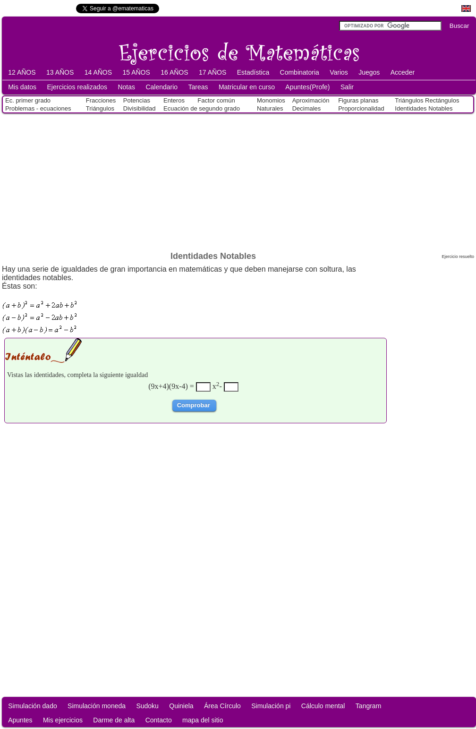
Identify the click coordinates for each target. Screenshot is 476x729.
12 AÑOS (21, 72)
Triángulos (100, 108)
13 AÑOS (60, 72)
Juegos (369, 72)
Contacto (158, 720)
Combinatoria (299, 72)
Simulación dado (32, 706)
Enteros (174, 100)
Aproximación (311, 100)
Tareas (198, 87)
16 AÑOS (174, 72)
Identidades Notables (423, 108)
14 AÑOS (98, 72)
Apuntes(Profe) (307, 87)
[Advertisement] (238, 180)
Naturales (270, 108)
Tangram (368, 706)
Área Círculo (222, 706)
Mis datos (22, 87)
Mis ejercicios (63, 720)
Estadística (253, 72)
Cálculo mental (323, 706)
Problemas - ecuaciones (38, 108)
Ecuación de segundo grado (201, 108)
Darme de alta (114, 720)
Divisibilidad (139, 108)
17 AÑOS (212, 72)
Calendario (161, 87)
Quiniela (181, 706)
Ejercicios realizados (77, 87)
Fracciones (101, 100)
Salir (347, 87)
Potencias (136, 100)
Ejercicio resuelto (458, 256)
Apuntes (20, 720)
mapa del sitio (202, 720)
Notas (126, 87)
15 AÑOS (136, 72)
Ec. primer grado (28, 100)
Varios (339, 72)
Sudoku (147, 706)
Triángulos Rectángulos (427, 100)
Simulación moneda (97, 706)
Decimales (306, 108)
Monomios (271, 100)
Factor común (216, 100)
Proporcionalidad (361, 108)
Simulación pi (270, 706)
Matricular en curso (247, 87)
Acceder (403, 72)
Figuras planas (358, 100)
